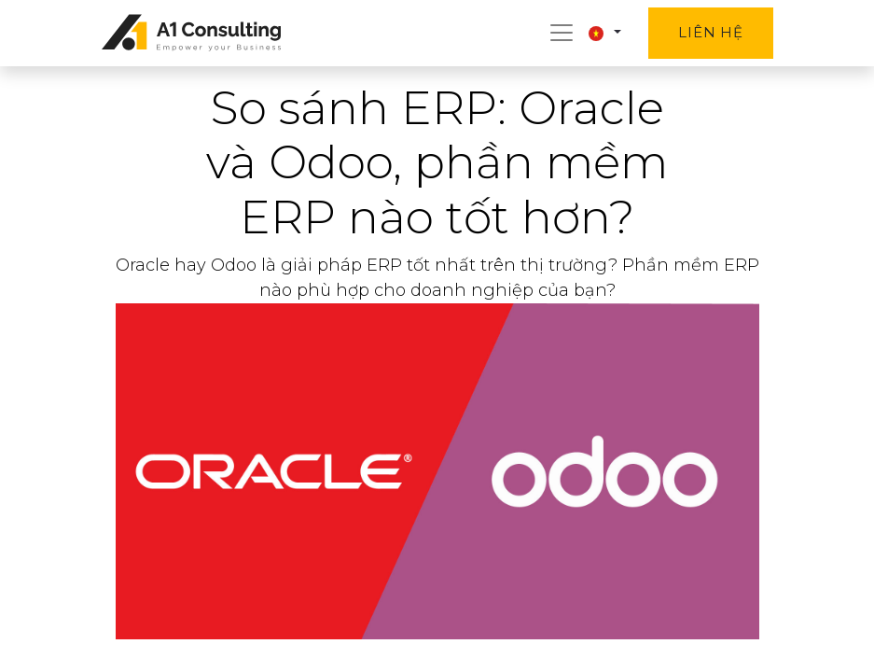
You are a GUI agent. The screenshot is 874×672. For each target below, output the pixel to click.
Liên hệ (710, 32)
